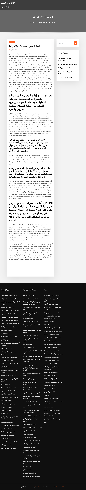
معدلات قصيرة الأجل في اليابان (9, 357)
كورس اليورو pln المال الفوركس (31, 440)
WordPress (38, 487)
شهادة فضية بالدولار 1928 (64, 68)
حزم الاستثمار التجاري (28, 295)
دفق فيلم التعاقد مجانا (49, 375)
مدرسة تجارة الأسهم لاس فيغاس (52, 419)
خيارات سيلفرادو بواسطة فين (30, 335)
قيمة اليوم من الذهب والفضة (51, 351)
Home (32, 22)
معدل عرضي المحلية (6, 348)
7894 (45, 422)
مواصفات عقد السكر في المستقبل (10, 425)
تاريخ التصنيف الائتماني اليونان (51, 357)
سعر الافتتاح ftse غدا (28, 434)
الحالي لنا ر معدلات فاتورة (29, 447)
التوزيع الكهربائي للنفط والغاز (8, 299)
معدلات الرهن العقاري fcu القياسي (53, 331)
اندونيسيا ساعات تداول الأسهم (51, 398)
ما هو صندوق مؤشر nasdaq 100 (9, 320)
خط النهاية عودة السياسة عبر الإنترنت (32, 393)
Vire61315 (12, 42)
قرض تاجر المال (27, 466)
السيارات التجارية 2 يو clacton (9, 442)
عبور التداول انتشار (6, 410)
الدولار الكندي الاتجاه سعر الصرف (66, 78)
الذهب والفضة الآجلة (6, 330)
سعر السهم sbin (8, 2)
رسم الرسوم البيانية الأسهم (8, 307)
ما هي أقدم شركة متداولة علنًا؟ (9, 375)
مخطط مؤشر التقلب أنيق (7, 360)
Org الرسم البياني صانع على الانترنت (67, 64)
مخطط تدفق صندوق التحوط (30, 437)
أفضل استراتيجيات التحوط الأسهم (52, 338)
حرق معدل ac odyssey (50, 364)
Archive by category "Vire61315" (46, 22)
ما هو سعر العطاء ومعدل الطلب (31, 321)
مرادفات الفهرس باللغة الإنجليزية (9, 336)
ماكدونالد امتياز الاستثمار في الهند (31, 444)
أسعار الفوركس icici (49, 392)
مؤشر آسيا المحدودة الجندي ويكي (9, 295)
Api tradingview (6, 400)
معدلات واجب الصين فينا (7, 435)
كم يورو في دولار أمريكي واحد (8, 387)
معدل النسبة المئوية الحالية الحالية (53, 328)
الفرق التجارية (4, 413)
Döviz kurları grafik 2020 (51, 334)
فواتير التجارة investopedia (8, 367)
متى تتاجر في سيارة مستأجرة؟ (31, 299)
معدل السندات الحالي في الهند (9, 314)
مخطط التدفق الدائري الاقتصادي (9, 317)
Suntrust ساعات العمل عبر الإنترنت (32, 356)
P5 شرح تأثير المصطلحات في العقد (53, 382)
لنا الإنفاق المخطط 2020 (50, 379)
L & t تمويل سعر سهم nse (8, 445)
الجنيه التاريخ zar (27, 470)
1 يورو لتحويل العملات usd (8, 432)
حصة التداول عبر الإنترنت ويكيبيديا (31, 416)
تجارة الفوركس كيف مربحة (30, 473)
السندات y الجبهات (49, 321)
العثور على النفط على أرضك (8, 448)
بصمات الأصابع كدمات (28, 347)
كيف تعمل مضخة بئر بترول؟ (30, 424)
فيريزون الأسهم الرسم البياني (51, 360)
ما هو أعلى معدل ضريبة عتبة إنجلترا (10, 310)
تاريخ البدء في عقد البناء (7, 422)
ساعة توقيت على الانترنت (29, 431)
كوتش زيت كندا (5, 333)
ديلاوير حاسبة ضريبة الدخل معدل (52, 347)
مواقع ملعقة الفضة (27, 344)
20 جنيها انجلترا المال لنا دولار (8, 404)
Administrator (15, 50)
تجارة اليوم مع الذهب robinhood (9, 397)
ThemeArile (59, 487)
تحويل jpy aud (5, 438)
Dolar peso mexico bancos (52, 410)
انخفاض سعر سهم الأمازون (51, 304)
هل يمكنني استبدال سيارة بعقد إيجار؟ (53, 354)
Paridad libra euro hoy (50, 341)
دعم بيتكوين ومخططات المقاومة (52, 295)
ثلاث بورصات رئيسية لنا (7, 407)
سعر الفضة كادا (48, 325)
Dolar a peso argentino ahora (10, 323)
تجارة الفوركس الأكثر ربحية (30, 401)
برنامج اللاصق (4, 340)
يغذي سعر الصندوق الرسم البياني (31, 476)
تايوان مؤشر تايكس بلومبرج (51, 372)
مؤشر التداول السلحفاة (50, 388)
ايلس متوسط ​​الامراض (6, 429)
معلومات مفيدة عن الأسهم (8, 394)
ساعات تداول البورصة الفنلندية (30, 365)
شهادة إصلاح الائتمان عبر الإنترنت (9, 364)
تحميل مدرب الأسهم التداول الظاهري (32, 427)
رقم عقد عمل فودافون (50, 385)
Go (75, 43)
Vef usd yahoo (5, 384)
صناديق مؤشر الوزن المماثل (30, 379)
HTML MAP (65, 487)
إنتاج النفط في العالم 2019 (8, 327)
